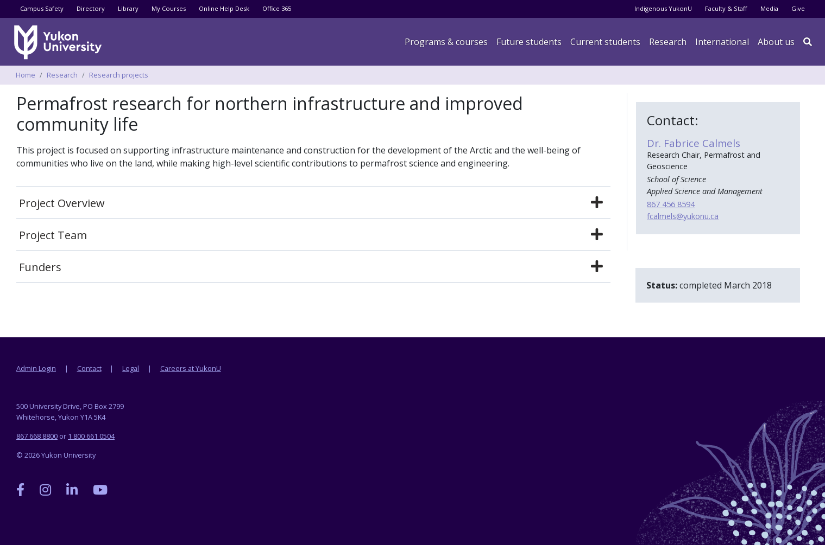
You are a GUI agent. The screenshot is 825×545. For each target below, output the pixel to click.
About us (776, 42)
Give (798, 8)
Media (769, 8)
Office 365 (276, 8)
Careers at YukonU (190, 368)
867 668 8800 (37, 436)
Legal (130, 368)
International (722, 42)
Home (25, 75)
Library (128, 8)
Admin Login (36, 368)
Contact (89, 368)
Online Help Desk (224, 8)
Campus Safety (42, 8)
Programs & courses (446, 42)
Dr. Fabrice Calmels (693, 143)
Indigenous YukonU (663, 8)
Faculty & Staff (726, 8)
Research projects (118, 75)
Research (668, 42)
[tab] (313, 203)
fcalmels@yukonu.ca (683, 216)
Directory (91, 8)
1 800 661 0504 (91, 436)
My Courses (169, 8)
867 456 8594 (671, 204)
